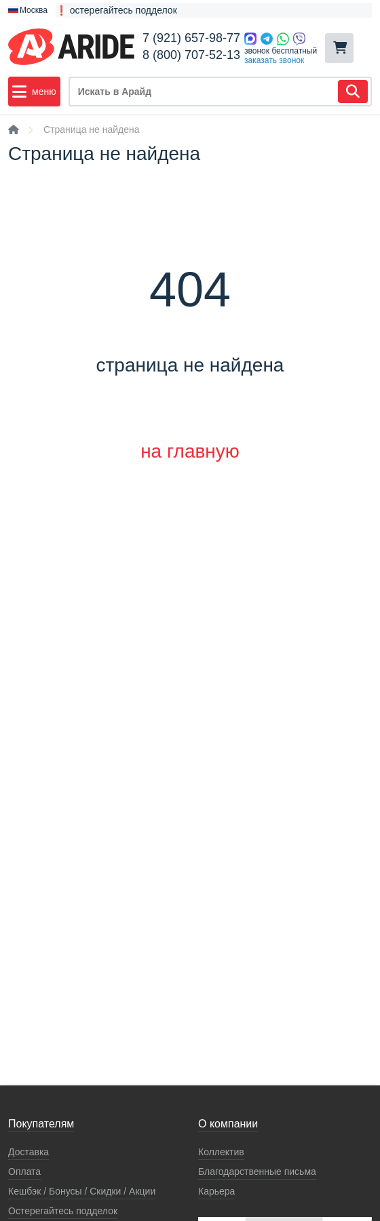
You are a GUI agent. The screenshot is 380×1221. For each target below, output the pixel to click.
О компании (228, 1123)
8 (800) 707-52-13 (191, 55)
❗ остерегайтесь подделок (116, 10)
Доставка (28, 1151)
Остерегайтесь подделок (62, 1210)
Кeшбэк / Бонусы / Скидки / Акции (81, 1191)
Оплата (24, 1171)
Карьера (216, 1191)
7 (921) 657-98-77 (191, 38)
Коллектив (221, 1151)
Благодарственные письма (257, 1171)
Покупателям (41, 1123)
